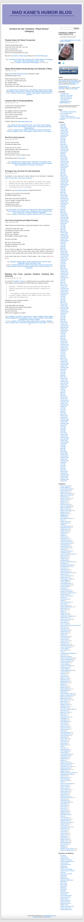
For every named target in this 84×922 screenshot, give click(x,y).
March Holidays (46, 125)
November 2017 (64, 274)
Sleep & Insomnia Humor (67, 797)
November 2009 (64, 420)
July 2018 (63, 262)
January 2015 (64, 324)
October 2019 (64, 239)
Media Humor (64, 686)
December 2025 (64, 132)
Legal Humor (64, 875)
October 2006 (64, 477)
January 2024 (64, 159)
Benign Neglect (21, 262)
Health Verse (64, 608)
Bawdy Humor (14, 90)
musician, (64, 80)
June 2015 (63, 316)
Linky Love (63, 675)
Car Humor (63, 855)
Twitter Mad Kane (65, 100)
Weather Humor (64, 841)
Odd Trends (63, 723)
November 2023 (64, 163)
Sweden (31, 319)
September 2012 (65, 367)
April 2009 (63, 431)
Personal (63, 730)
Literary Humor (64, 676)
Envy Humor (64, 568)
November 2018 (64, 256)
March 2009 (63, 432)
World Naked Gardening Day (17, 74)
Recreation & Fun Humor (26, 165)
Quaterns (63, 760)
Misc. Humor (64, 883)
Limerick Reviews (65, 667)
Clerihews (63, 535)
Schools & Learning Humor (67, 906)
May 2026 (63, 124)
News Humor (64, 710)
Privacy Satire (64, 752)
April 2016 (63, 301)
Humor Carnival (64, 115)
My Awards (63, 887)
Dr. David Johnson (22, 209)
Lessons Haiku (64, 648)
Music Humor (64, 886)
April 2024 (63, 155)
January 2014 (64, 342)
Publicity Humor (64, 758)
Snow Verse (33, 263)
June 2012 (63, 372)
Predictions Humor (65, 749)
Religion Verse (64, 771)
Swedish (37, 319)
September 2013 (65, 349)
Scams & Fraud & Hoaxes (67, 783)
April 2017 (63, 282)
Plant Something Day (28, 61)
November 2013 (64, 346)
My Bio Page (64, 889)
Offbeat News (64, 894)
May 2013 (63, 355)
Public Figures (64, 757)
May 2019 (63, 246)
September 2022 (65, 184)
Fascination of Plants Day (18, 56)
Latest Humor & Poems (66, 873)
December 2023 (64, 161)
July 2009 (63, 426)
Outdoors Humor (20, 91)
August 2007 (64, 462)
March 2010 (63, 414)
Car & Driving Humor (66, 526)
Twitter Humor (64, 833)
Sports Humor (64, 810)
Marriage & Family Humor (67, 880)
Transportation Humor (66, 827)
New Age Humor (65, 707)
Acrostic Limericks (65, 485)
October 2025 (64, 133)
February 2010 (64, 415)
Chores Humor (18, 129)
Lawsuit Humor (27, 316)
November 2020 (64, 218)
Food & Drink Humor (18, 265)
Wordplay (63, 845)
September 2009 (65, 423)
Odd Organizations (65, 721)
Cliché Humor (64, 537)
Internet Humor (64, 633)
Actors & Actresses (65, 490)
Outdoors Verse (30, 91)
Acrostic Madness (65, 487)
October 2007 (64, 459)
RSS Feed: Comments (66, 98)
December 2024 (64, 149)
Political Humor (64, 898)
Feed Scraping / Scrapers (67, 579)
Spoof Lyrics (64, 808)
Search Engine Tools (66, 789)
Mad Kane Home (65, 878)
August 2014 (64, 332)
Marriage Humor (65, 682)
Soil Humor (21, 212)
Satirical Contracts (65, 780)
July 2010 (63, 408)
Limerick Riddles (65, 668)
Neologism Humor (65, 706)
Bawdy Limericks (65, 509)
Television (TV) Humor (66, 822)
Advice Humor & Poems (66, 493)
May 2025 (63, 141)
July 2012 (63, 370)
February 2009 (64, 434)
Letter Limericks (64, 650)
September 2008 (65, 442)
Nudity (50, 90)
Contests (63, 549)
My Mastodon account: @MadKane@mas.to (66, 102)
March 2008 (63, 451)
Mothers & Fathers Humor (67, 695)
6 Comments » (47, 131)
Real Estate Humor (65, 765)
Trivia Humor (64, 831)
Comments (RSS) (46, 917)
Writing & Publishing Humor (67, 850)
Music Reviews (64, 703)
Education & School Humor (67, 561)
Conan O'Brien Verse (66, 548)
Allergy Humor (64, 496)
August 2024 (64, 152)
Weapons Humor (65, 839)
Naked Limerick (43, 90)
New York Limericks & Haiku (67, 709)
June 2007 (63, 465)
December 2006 (64, 474)
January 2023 (64, 178)
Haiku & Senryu (64, 605)
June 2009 (63, 428)
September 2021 (65, 203)
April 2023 (63, 173)
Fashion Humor (64, 577)
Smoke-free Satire (38, 318)
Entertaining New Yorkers (67, 565)
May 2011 (63, 392)
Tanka (62, 816)
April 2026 (63, 125)
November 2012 (64, 364)
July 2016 (63, 296)
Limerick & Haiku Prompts (14, 266)
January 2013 (64, 361)
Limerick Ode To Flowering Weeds (19, 101)
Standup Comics (65, 811)
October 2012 (64, 366)
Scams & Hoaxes (65, 785)
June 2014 (63, 335)
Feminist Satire (64, 582)
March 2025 (63, 144)
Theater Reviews (65, 824)
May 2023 (63, 172)
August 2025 (64, 136)
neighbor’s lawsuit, (19, 281)
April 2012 (63, 375)
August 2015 (64, 313)
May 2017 (63, 280)
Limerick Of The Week (66, 665)
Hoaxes (62, 611)
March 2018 (63, 268)
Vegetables (42, 212)
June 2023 (63, 170)
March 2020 (63, 231)
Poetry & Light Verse (66, 897)
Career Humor (64, 856)
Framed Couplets (65, 586)
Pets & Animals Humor (66, 895)
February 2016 (64, 304)
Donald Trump (64, 558)
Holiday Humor (64, 614)
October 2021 (64, 201)
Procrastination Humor (66, 754)
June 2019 (63, 245)
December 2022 (64, 180)
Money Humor (64, 884)
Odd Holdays (64, 718)
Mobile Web (63, 692)
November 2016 (64, 290)
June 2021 (63, 208)
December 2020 (64, 217)
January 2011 (64, 398)
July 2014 (63, 333)
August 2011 (64, 387)
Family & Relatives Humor (67, 572)
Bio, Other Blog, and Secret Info (68, 111)
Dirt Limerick (13, 209)
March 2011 (63, 395)
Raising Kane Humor (66, 903)
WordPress (63, 847)
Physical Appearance (66, 732)
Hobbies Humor (64, 613)
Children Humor (64, 530)
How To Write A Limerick (66, 113)
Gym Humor (64, 603)
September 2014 (65, 330)
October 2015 (64, 310)
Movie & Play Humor (66, 696)
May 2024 (63, 153)
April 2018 (63, 266)
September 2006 (65, 479)
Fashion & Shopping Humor (67, 861)
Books (62, 520)
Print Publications (65, 751)
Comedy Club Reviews (66, 541)
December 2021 (64, 198)
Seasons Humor (65, 791)
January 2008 (64, 454)
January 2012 (64, 380)
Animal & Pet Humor (66, 498)
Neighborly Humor (15, 318)
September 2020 (65, 222)
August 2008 (64, 443)
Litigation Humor (43, 316)
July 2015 (63, 315)
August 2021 (64, 204)
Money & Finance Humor (67, 693)
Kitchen (44, 262)
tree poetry (22, 158)
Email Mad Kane (65, 93)
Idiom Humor (64, 627)
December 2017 (64, 273)
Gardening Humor (30, 59)
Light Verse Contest (65, 656)
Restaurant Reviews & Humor (68, 772)
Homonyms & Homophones (67, 616)
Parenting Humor (65, 729)
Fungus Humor (33, 209)
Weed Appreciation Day (25, 121)
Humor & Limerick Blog (66, 869)
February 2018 (64, 270)
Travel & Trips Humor (66, 908)
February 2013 (64, 360)
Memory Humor (64, 687)
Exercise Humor (64, 569)
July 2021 (63, 206)
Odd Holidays (49, 59)
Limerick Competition (66, 661)
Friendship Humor (65, 589)
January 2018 (64, 271)
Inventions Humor (65, 636)
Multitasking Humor (65, 698)
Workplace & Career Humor (67, 848)
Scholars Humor (65, 786)
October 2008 (64, 440)
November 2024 (64, 150)
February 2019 (64, 251)
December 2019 (64, 235)
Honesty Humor (64, 617)
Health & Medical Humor (67, 606)
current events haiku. (71, 84)
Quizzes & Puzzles (65, 901)
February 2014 (64, 341)
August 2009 (64, 425)
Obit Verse (63, 715)
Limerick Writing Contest (67, 670)
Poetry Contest (64, 738)
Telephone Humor (65, 820)
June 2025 (63, 139)
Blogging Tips (64, 515)
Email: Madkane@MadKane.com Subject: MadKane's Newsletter (70, 41)
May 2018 (63, 265)
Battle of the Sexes (65, 507)
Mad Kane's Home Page (67, 95)
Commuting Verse (65, 544)
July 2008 (63, 445)
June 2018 (63, 263)
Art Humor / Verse (65, 504)
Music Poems (64, 701)
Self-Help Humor (65, 793)
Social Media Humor (66, 802)
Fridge (28, 262)
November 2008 (64, 439)
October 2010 (64, 403)
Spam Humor (64, 806)
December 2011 (64, 381)
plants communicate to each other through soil (18, 178)
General (63, 597)
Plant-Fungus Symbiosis (45, 209)
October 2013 (64, 347)
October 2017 (64, 276)
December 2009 (64, 418)
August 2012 (64, 369)
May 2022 (63, 191)
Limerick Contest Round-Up (67, 116)
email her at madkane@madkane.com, (65, 87)
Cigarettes (12, 316)
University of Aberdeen (31, 212)
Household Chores (26, 125)
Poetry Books (64, 737)
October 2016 (64, 291)
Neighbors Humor (12, 126)
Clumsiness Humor (65, 540)
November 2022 (64, 181)
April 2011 (63, 394)
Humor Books (64, 622)
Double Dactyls (64, 560)
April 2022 (63, 192)
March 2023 (63, 175)
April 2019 (63, 248)
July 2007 (63, 463)
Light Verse (63, 655)
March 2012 (63, 377)
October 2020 (64, 220)
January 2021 (64, 215)
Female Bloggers (65, 580)
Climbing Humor (16, 162)
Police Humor (64, 743)
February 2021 (64, 214)
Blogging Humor (65, 513)
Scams (62, 782)
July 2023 (63, 169)
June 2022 (63, 189)
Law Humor (19, 316)
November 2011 (64, 383)
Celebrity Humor (65, 529)
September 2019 (65, 240)
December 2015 (64, 307)
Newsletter (63, 891)
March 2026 (63, 127)
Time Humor (64, 825)
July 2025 (63, 138)
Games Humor (64, 594)
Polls (62, 746)
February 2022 (64, 195)
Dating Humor (64, 557)
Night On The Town (65, 712)
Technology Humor (65, 819)
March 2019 (63, 249)
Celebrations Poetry (65, 527)
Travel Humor (64, 828)
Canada (62, 524)
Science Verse (25, 211)
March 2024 (63, 156)
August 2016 (64, 294)
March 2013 (63, 358)
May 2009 (63, 429)
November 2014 (64, 327)
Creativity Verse (64, 552)
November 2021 (64, 200)
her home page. (74, 88)
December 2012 (64, 363)
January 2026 (64, 130)
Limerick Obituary (65, 664)
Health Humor (64, 866)
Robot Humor (64, 775)
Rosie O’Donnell (65, 779)
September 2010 (65, 405)
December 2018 (64, 254)
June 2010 (63, 409)
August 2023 (64, 167)
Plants (37, 61)
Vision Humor (64, 836)
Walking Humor (64, 837)
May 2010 (63, 411)
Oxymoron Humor (65, 727)
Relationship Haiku (65, 768)
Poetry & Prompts (44, 266)
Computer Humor (65, 546)
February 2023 (64, 177)
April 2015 (63, 319)
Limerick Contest (65, 662)
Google (62, 600)
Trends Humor (64, 830)
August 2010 (64, 406)
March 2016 (63, 302)
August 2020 (64, 223)
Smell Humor (24, 322)
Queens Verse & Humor (66, 763)
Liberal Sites (64, 877)
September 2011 (65, 386)
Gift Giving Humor (65, 599)
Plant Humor (17, 61)
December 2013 (64, 344)
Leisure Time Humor (66, 647)
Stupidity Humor (64, 813)
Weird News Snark (65, 842)
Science (42, 61)
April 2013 (63, 356)
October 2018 (64, 257)
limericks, (73, 83)
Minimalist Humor (65, 690)
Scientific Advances (36, 211)
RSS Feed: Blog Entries (66, 96)
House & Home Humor (43, 129)
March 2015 (63, 321)
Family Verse (64, 574)
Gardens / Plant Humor (23, 62)
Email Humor (64, 563)
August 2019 (64, 242)
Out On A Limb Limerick (15, 137)
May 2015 (63, 318)
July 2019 (63, 243)
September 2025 (65, 135)
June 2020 (63, 226)
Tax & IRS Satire (65, 817)
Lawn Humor (37, 125)
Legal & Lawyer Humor (32, 321)
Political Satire (64, 744)
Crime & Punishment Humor (67, 554)
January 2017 (64, 287)
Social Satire (42, 322)
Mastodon (63, 684)
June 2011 (63, 391)
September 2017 (65, 277)
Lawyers (34, 316)
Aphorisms (63, 501)
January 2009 (64, 436)
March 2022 (63, 194)
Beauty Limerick (16, 125)
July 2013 (63, 352)
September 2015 (65, 311)
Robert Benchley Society (67, 774)
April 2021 (63, 211)
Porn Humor (64, 748)
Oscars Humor (64, 724)
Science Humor (15, 211)
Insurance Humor (65, 631)
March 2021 (63, 212)
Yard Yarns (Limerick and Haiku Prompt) (21, 220)
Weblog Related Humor (66, 909)
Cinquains (63, 534)
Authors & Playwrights (66, 506)
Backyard (13, 262)
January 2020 (64, 234)
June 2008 (63, 446)
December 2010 (64, 400)
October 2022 (64, 183)
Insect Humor (64, 628)
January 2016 (64, 305)
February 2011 (64, 397)
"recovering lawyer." (74, 80)
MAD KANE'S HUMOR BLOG (42, 12)
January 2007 (64, 473)
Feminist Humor (64, 863)
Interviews (63, 634)
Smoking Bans (48, 318)
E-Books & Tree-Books (66, 860)
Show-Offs (35, 162)
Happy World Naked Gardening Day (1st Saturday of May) (28, 69)
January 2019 (64, 253)
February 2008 (64, 453)
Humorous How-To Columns (67, 870)
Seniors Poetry (64, 794)
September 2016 (65, 293)
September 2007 (65, 460)
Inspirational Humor (65, 630)
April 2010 (63, 412)
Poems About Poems (66, 734)
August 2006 (64, 480)
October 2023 (64, 164)
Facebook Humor (65, 571)
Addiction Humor (65, 492)
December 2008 (64, 437)
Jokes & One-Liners (65, 641)
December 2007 (64, 456)
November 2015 (64, 308)
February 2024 (64, 158)
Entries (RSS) (36, 917)
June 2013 (63, 353)
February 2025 (64, 146)
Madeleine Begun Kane (50, 915)
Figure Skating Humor (66, 583)
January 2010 (64, 417)
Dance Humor (64, 555)
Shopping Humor (65, 796)
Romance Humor (65, 777)
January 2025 (64, 147)
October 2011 (64, 384)
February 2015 (64, 322)
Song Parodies (64, 805)
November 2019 (64, 237)
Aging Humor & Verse (66, 495)
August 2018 (64, 260)
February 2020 (64, 232)
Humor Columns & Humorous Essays (70, 625)
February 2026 (64, 128)
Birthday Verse (64, 512)
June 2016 (63, 298)
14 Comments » (47, 214)
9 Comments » (39, 165)
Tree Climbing (43, 162)
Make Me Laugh (65, 679)
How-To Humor (64, 620)
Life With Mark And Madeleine (68, 653)
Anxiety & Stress (65, 499)
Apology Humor (64, 503)
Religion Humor (64, 904)
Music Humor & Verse (66, 699)
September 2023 (65, 166)
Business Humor (65, 521)
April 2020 (63, 229)
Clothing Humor (64, 538)
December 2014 (64, 325)
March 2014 (63, 339)
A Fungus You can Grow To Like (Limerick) (22, 171)
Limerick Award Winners (66, 659)
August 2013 (64, 350)
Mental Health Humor (66, 689)
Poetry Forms (64, 740)
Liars (62, 651)
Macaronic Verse (65, 678)
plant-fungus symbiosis (22, 190)
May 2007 (63, 467)
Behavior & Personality (19, 163)
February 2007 (64, 471)
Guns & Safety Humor (66, 602)
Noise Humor (64, 713)
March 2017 (63, 284)
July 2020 (63, 225)
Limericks (29, 93)
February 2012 (64, 378)
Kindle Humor (64, 642)
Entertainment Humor (66, 566)
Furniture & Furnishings (66, 591)
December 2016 (64, 288)
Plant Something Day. (41, 56)
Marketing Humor (65, 681)
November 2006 (64, 476)
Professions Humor (65, 755)
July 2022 (63, 187)
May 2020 (63, 228)
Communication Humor (66, 543)
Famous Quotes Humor (66, 575)
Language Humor (65, 644)
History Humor (64, 610)
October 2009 (64, 422)
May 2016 (63, 299)
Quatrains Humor (65, 761)
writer (60, 80)
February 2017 (64, 285)
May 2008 (63, 448)
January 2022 (64, 197)
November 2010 (64, 401)
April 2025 (63, 142)
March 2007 (63, 470)
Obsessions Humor (65, 717)
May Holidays (40, 59)
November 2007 (64, 457)
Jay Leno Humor (65, 637)
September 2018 (65, 259)
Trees (49, 162)
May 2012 (63, 373)
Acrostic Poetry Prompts (66, 489)
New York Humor (65, 892)
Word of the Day (65, 844)
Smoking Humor (23, 319)
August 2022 (64, 186)
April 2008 (63, 449)
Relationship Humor (65, 769)
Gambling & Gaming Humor (67, 592)
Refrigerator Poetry (23, 263)
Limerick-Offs (64, 672)
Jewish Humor (64, 639)
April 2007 (63, 468)
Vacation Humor (64, 834)
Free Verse (63, 588)
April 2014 (63, 338)
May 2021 (63, 209)
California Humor (65, 523)
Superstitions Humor (66, 814)
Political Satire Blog (65, 900)
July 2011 (63, 389)
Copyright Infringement (66, 551)
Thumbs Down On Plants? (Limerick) (20, 40)
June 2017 (63, 279)
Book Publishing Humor (66, 518)
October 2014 (64, 329)
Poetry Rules (64, 741)
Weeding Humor (29, 128)
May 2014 (63, 336)
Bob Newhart (64, 516)
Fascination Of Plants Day (16, 59)
